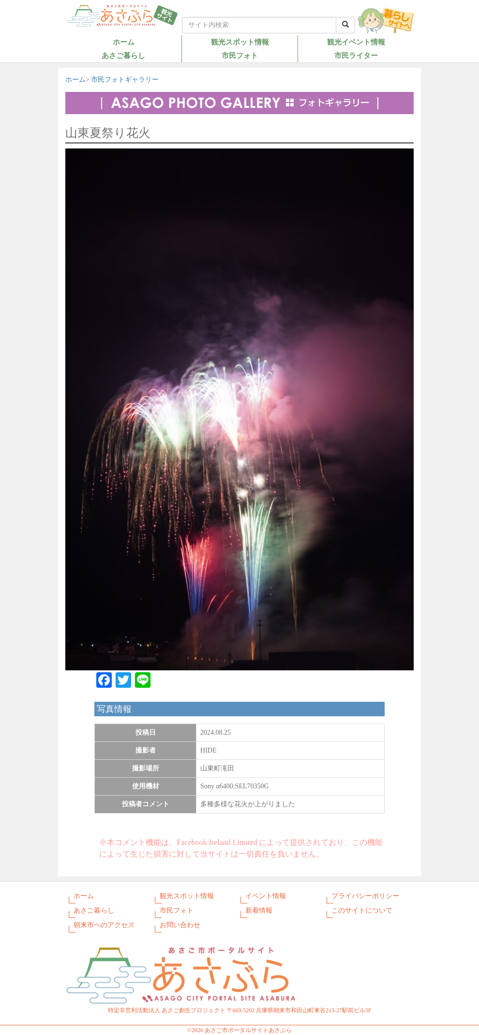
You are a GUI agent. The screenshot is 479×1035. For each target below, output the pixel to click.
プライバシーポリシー (365, 896)
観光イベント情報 (356, 42)
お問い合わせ (180, 925)
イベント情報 (265, 896)
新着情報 (258, 910)
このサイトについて (361, 910)
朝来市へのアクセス (104, 925)
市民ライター (356, 55)
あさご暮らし (123, 55)
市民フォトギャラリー (125, 79)
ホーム (124, 42)
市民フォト (240, 55)
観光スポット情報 (240, 42)
